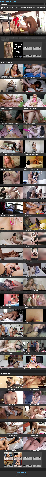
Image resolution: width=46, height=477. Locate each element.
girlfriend (9, 37)
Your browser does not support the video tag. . (23, 23)
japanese (22, 37)
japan (28, 37)
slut (43, 37)
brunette (33, 37)
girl (3, 40)
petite (39, 37)
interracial (16, 37)
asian (4, 37)
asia (7, 40)
